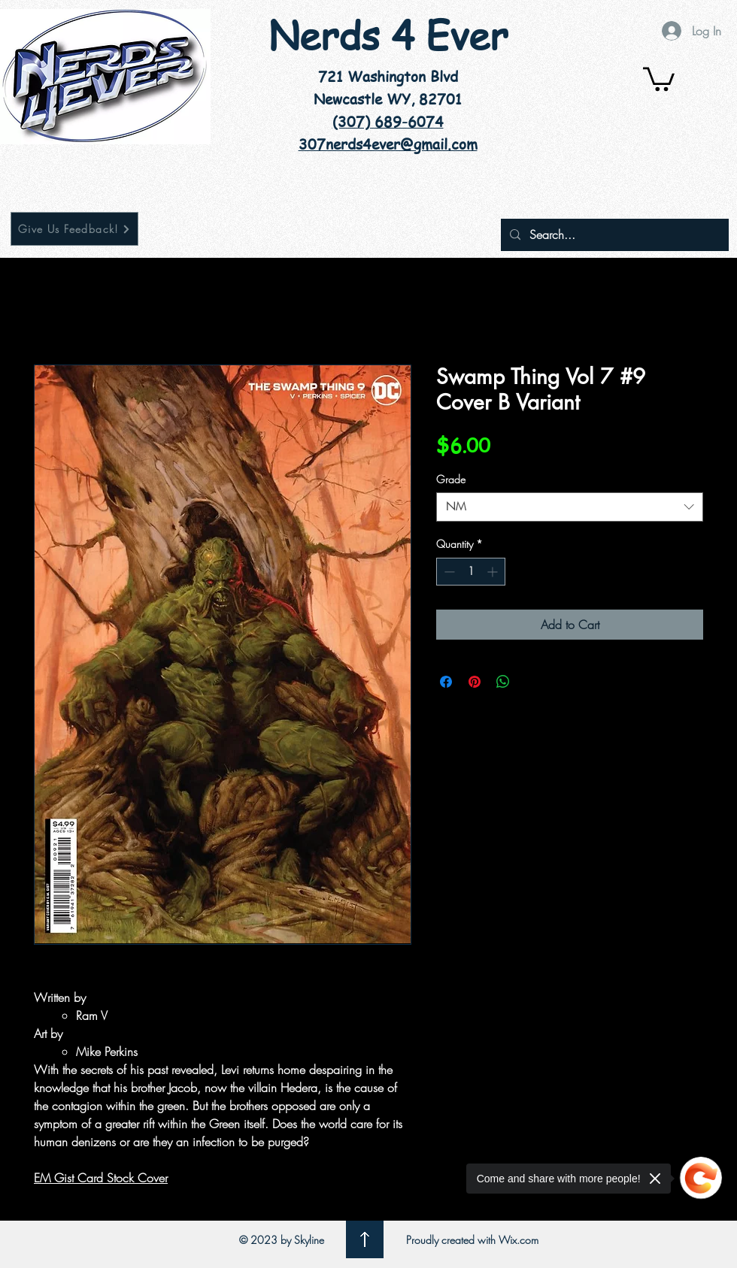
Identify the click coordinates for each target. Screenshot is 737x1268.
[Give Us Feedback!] (74, 229)
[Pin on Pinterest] (475, 682)
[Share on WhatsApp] (503, 682)
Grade (451, 479)
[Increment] (493, 571)
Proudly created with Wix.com (472, 1240)
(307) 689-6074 (388, 122)
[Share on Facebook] (446, 682)
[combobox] (569, 507)
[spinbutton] (470, 571)
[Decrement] (447, 571)
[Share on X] (532, 682)
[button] (659, 78)
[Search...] (613, 235)
